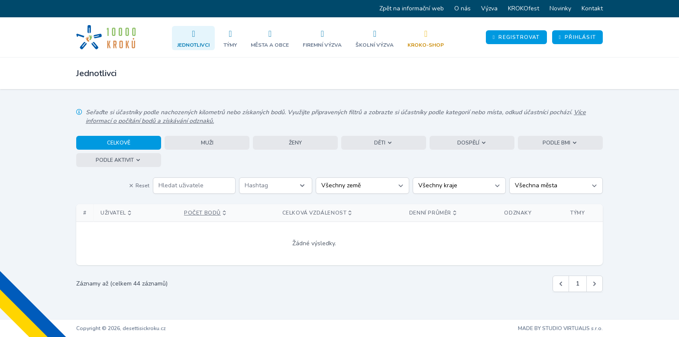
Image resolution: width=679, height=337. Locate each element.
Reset (139, 185)
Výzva (489, 8)
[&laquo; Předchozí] (561, 284)
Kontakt (592, 8)
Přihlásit (577, 37)
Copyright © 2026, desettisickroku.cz (121, 328)
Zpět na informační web (411, 8)
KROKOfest (523, 8)
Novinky (560, 8)
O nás (462, 8)
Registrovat (516, 37)
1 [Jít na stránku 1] (577, 283)
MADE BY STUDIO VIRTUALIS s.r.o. (560, 328)
